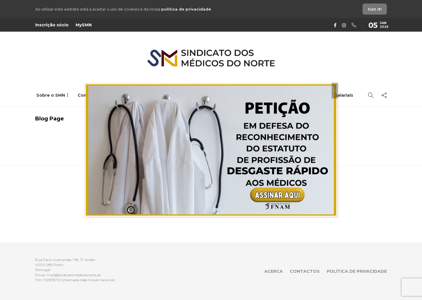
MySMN (84, 25)
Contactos (305, 271)
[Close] (335, 90)
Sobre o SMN (50, 95)
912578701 (52, 280)
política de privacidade (186, 9)
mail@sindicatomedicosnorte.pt (74, 275)
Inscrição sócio (52, 25)
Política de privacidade (357, 271)
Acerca (273, 271)
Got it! (375, 9)
